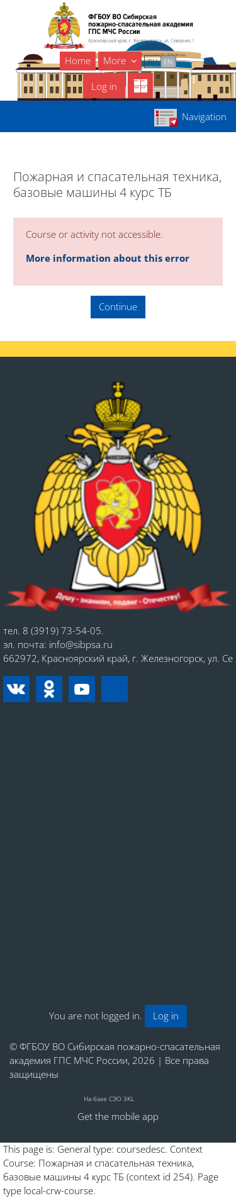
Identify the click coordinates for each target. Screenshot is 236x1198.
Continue (118, 306)
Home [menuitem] (78, 60)
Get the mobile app (118, 1116)
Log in (104, 86)
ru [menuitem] (152, 61)
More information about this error (107, 258)
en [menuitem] (168, 61)
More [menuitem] (115, 60)
